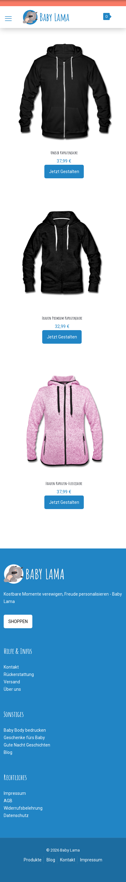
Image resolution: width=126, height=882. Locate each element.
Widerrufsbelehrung (23, 808)
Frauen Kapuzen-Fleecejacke (64, 483)
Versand (12, 681)
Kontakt (11, 667)
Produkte (33, 859)
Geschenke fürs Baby (24, 737)
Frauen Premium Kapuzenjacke (62, 318)
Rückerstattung (19, 674)
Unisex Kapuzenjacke (64, 152)
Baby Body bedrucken (25, 730)
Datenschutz (16, 815)
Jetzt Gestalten (64, 171)
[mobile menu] (8, 19)
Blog (8, 752)
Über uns (12, 689)
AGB (8, 800)
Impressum (15, 793)
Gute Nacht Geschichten (27, 744)
